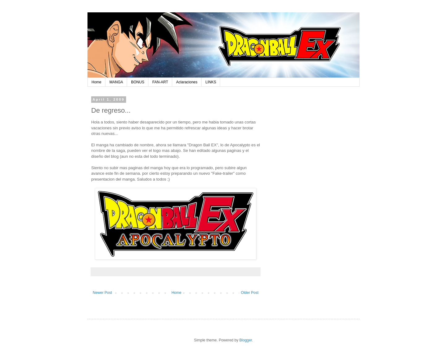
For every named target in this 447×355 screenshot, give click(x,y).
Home (96, 82)
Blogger (245, 340)
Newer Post (102, 292)
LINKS (211, 82)
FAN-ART (160, 82)
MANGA (116, 82)
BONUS (137, 82)
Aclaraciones (187, 82)
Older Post (249, 292)
